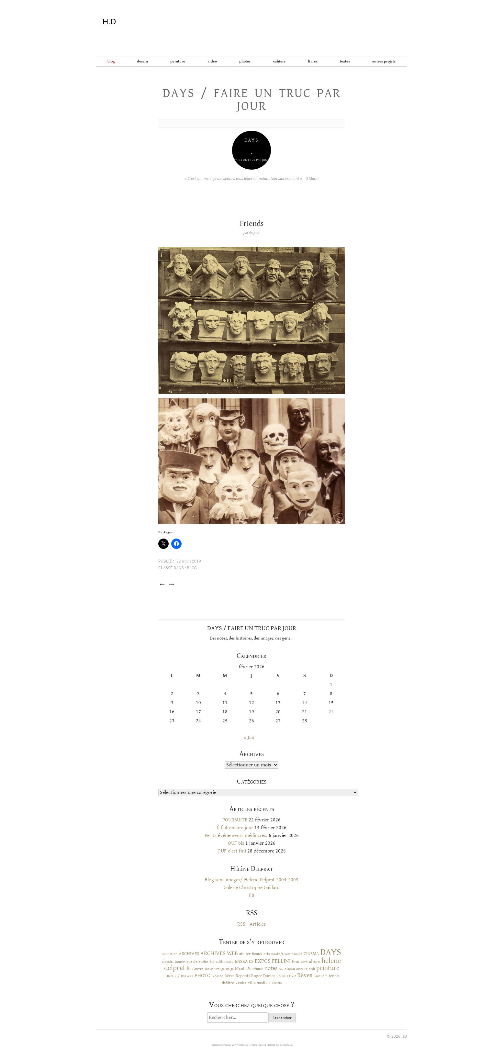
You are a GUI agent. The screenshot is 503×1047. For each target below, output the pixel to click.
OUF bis (236, 843)
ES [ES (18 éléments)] (251, 961)
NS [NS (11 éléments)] (281, 968)
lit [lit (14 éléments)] (189, 968)
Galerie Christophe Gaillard (252, 888)
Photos (245, 61)
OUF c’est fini (232, 851)
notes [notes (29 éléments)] (270, 968)
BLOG (111, 61)
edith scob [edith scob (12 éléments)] (225, 961)
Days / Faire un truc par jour (251, 100)
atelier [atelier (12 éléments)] (245, 954)
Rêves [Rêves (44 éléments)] (304, 975)
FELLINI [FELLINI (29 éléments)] (281, 961)
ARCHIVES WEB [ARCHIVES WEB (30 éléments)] (219, 953)
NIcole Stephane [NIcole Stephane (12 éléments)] (249, 968)
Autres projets (384, 61)
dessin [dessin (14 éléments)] (167, 961)
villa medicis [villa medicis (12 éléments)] (259, 982)
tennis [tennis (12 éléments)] (334, 976)
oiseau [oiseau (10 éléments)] (290, 969)
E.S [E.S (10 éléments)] (211, 962)
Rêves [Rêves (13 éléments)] (229, 975)
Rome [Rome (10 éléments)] (281, 976)
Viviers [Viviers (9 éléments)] (277, 983)
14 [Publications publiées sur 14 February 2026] (304, 703)
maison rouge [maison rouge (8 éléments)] (215, 969)
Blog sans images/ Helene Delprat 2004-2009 (251, 880)
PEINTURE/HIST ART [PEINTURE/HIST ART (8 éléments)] (178, 976)
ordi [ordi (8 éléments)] (312, 969)
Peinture (177, 61)
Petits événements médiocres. (236, 835)
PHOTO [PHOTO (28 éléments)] (202, 975)
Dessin (142, 61)
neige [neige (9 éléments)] (230, 969)
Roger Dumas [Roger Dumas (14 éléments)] (263, 975)
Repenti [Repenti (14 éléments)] (243, 975)
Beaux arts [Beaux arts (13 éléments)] (261, 953)
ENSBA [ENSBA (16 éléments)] (241, 961)
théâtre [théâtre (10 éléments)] (228, 983)
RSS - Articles (251, 924)
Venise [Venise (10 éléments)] (241, 983)
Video (212, 61)
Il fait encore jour (235, 828)
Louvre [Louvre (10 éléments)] (198, 969)
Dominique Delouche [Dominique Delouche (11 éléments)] (191, 961)
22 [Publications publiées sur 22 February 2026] (331, 712)
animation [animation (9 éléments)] (169, 954)
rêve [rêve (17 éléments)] (291, 975)
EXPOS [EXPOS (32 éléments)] (263, 961)
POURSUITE (234, 820)
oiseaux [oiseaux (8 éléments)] (301, 969)
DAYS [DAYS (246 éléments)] (330, 952)
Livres (313, 61)
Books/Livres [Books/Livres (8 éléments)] (280, 954)
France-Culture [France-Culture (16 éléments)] (306, 961)
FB (251, 895)
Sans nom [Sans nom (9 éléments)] (321, 976)
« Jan (249, 737)
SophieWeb (286, 1044)
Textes (345, 61)
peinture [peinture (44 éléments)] (327, 968)
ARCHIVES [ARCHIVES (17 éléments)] (189, 953)
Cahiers (279, 61)
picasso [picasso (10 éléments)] (217, 976)
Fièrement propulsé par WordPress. (230, 1044)
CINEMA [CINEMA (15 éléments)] (311, 953)
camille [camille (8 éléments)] (297, 954)
